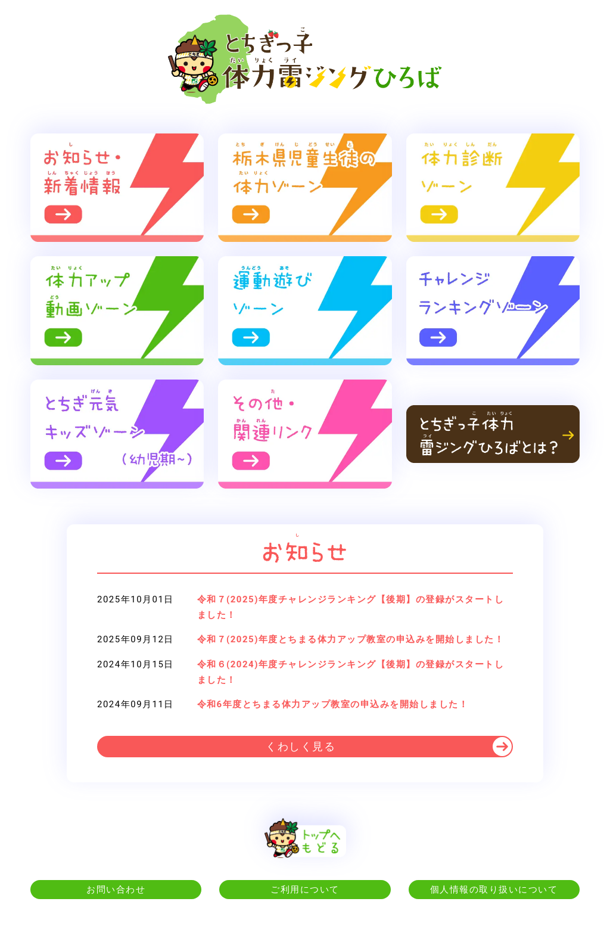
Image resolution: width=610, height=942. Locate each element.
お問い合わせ (115, 889)
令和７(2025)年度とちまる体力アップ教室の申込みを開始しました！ (351, 639)
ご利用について (305, 889)
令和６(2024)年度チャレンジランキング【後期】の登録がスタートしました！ (351, 672)
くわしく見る (300, 746)
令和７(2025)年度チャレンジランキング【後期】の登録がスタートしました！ (351, 607)
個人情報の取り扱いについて (494, 889)
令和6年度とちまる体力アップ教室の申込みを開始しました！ (333, 704)
